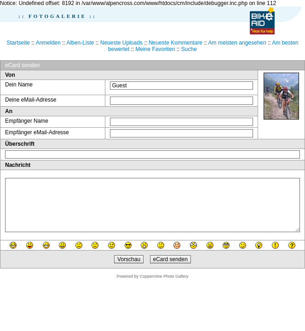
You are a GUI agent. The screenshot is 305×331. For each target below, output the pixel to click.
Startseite (18, 43)
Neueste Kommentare (175, 43)
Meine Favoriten (155, 49)
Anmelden (48, 43)
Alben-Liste (80, 43)
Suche (189, 49)
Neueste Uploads (121, 43)
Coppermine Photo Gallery (163, 276)
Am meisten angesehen (237, 43)
